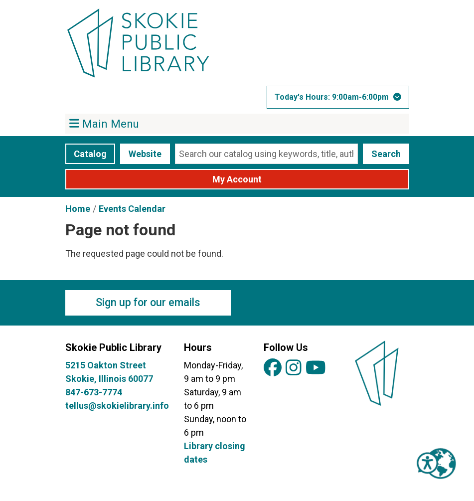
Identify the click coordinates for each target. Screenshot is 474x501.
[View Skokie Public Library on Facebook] (273, 368)
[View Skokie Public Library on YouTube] (316, 368)
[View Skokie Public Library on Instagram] (294, 368)
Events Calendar (132, 208)
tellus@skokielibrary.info (117, 405)
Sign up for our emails (148, 302)
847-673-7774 (93, 392)
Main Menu (104, 123)
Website (145, 154)
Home (77, 208)
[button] (338, 97)
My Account (237, 179)
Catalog (90, 154)
